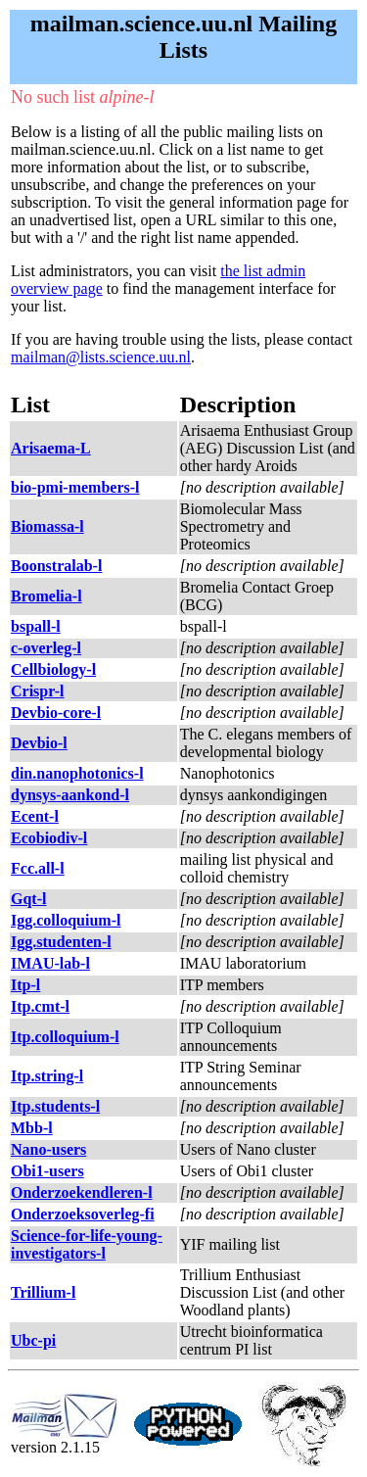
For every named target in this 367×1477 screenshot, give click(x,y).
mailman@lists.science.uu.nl (101, 357)
